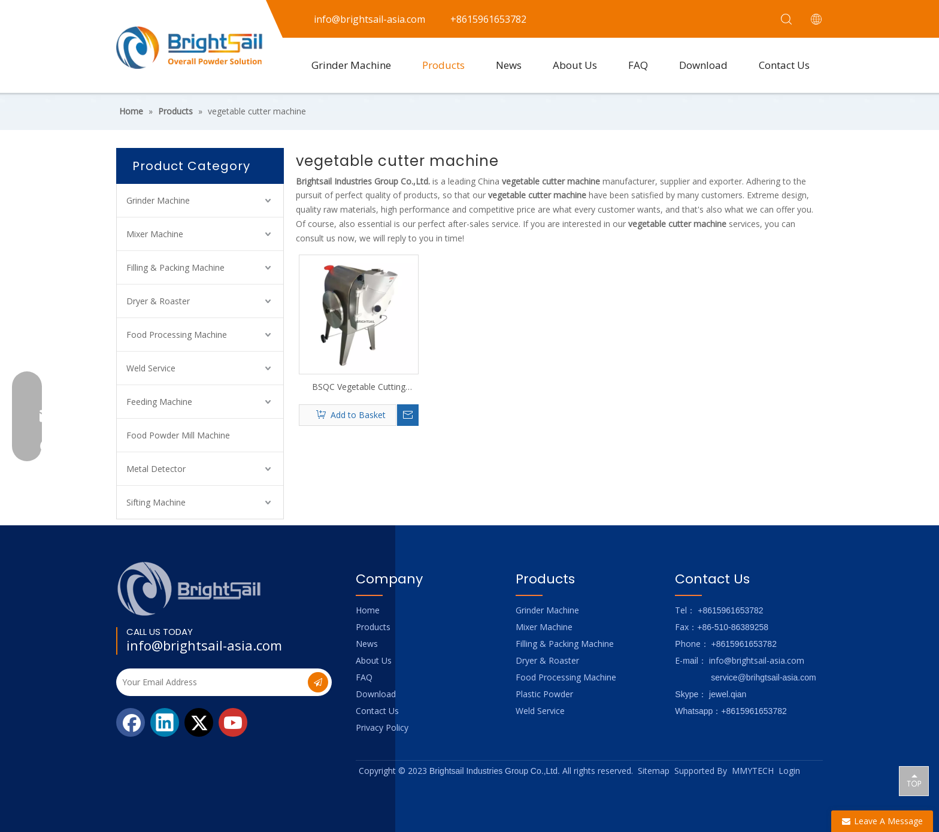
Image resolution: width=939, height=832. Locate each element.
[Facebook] (130, 722)
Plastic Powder (544, 694)
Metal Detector (156, 468)
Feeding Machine (159, 401)
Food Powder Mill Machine (178, 435)
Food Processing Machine (176, 334)
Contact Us (784, 65)
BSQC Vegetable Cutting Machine (358, 387)
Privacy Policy (382, 727)
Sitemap (654, 770)
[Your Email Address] (210, 682)
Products (443, 65)
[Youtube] (233, 722)
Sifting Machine (156, 502)
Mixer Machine (154, 234)
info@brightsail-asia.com (204, 645)
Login (789, 770)
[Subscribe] (318, 682)
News (509, 65)
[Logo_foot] (189, 588)
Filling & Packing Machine (175, 267)
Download (703, 65)
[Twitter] (198, 722)
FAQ (638, 65)
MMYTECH (753, 770)
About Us (575, 65)
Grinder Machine (351, 65)
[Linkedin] (164, 722)
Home (368, 610)
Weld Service (150, 368)
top (914, 780)
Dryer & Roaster (158, 301)
